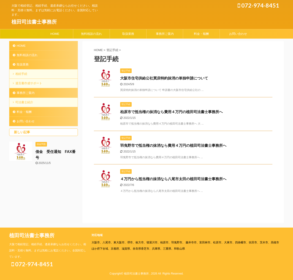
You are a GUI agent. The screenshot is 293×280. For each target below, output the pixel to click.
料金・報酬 (201, 33)
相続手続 (21, 74)
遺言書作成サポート (28, 83)
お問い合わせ (238, 33)
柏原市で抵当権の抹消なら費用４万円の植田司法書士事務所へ (171, 112)
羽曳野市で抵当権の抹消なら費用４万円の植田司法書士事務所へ (173, 145)
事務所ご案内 (165, 33)
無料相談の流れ (91, 33)
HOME (54, 33)
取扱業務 (128, 33)
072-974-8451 (258, 5)
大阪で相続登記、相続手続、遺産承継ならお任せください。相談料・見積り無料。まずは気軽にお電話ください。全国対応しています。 (47, 250)
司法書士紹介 (24, 102)
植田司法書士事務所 (34, 22)
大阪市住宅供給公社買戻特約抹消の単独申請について (164, 78)
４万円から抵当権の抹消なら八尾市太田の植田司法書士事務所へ (173, 179)
